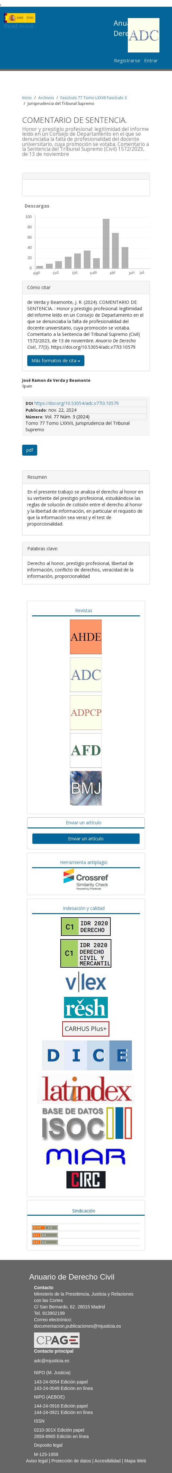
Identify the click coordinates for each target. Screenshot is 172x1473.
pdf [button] (29, 450)
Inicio (27, 97)
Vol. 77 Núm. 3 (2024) (67, 417)
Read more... (21, 18)
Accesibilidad (107, 1460)
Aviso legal (36, 1460)
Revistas (83, 610)
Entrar (151, 60)
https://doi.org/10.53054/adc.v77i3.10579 (76, 403)
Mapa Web (135, 1460)
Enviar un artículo (83, 822)
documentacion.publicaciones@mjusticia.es (77, 1326)
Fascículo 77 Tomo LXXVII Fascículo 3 (93, 97)
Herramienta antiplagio (84, 862)
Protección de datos (71, 1460)
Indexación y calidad (84, 908)
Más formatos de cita (55, 360)
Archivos (46, 97)
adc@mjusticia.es (51, 1360)
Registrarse (127, 60)
